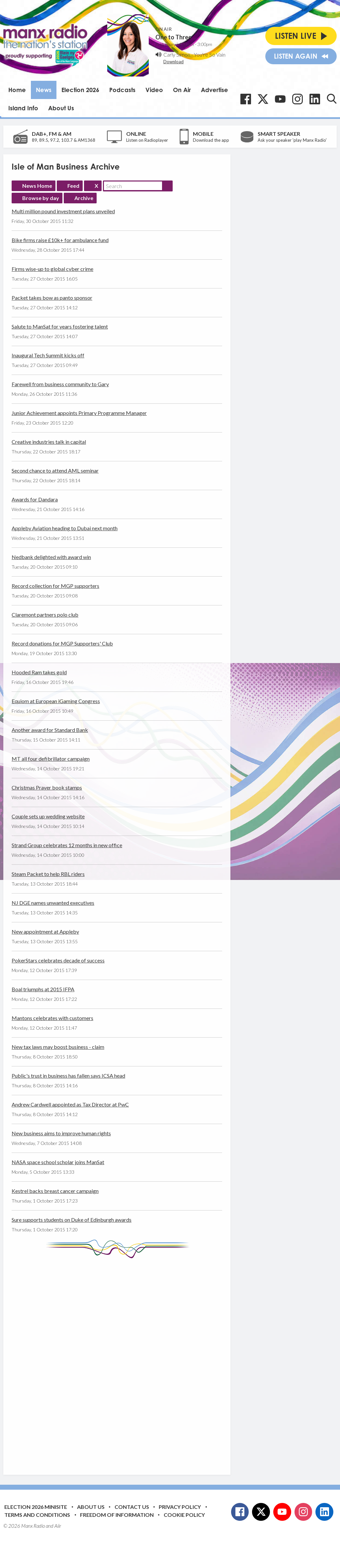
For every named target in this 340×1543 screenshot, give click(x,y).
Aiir (57, 1526)
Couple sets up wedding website (48, 816)
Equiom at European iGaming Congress (56, 701)
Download (173, 61)
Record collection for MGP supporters (55, 586)
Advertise (214, 89)
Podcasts (122, 89)
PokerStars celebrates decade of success (58, 960)
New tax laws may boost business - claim (58, 1047)
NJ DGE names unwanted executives (53, 903)
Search (167, 185)
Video (154, 89)
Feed (73, 185)
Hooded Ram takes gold (39, 672)
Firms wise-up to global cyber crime (52, 269)
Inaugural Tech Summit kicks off (48, 355)
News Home (37, 185)
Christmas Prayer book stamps (47, 787)
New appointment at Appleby (45, 931)
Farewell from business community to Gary (60, 384)
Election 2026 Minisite (35, 1507)
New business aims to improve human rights (61, 1133)
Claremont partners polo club (45, 614)
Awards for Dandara (35, 499)
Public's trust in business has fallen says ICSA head (68, 1075)
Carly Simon (176, 54)
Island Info (23, 108)
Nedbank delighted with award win (51, 557)
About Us (61, 108)
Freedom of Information (117, 1515)
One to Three (173, 37)
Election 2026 (80, 89)
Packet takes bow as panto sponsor (52, 297)
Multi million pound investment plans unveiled (63, 211)
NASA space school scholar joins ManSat (58, 1162)
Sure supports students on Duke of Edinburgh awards (71, 1219)
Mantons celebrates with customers (52, 1018)
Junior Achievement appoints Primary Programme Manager (79, 413)
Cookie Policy (184, 1515)
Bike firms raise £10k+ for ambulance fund (60, 240)
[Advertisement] (136, 1361)
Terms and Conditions (37, 1515)
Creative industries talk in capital (49, 441)
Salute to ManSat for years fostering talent (60, 326)
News (43, 89)
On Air (182, 89)
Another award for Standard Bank (50, 730)
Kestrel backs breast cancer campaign (55, 1191)
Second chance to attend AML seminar (55, 470)
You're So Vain (209, 54)
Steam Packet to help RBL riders (48, 874)
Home (17, 89)
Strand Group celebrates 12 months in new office (67, 845)
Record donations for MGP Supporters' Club (62, 643)
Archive (83, 198)
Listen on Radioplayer (147, 140)
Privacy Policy (180, 1507)
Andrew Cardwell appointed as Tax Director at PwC (70, 1104)
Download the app (211, 140)
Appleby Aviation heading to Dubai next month (65, 528)
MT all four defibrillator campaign (51, 758)
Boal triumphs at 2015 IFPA (43, 989)
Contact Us (132, 1507)
